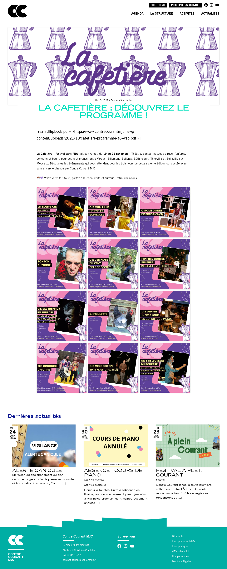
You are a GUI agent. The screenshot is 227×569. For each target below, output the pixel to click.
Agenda (137, 13)
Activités (187, 13)
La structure (161, 13)
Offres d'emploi (180, 552)
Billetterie (158, 5)
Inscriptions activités (185, 5)
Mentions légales (181, 562)
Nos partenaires (181, 557)
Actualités (210, 13)
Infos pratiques (180, 547)
